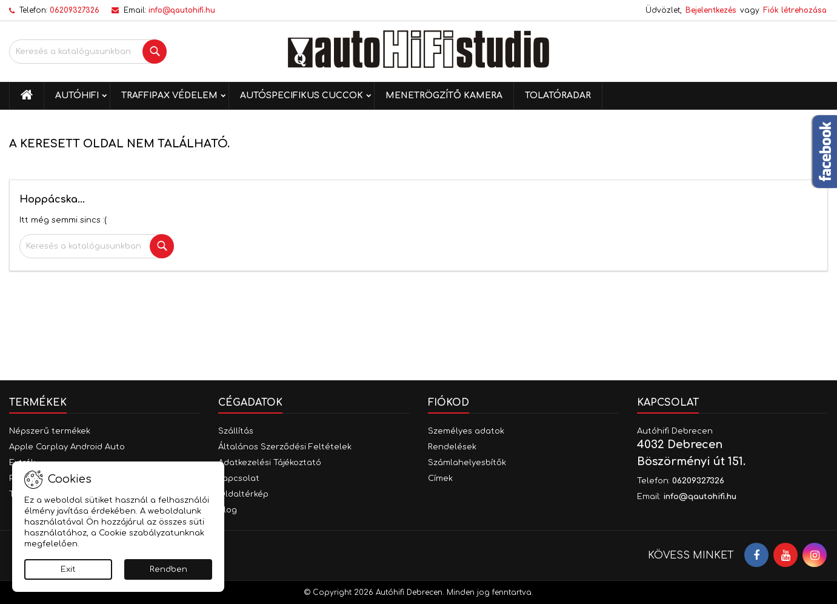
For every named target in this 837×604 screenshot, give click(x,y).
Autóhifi (77, 95)
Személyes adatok (466, 431)
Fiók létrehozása (795, 10)
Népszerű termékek (49, 431)
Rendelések (452, 447)
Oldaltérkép (243, 494)
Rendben (168, 569)
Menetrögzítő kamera (443, 95)
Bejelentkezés (710, 10)
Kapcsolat (238, 478)
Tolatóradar (558, 95)
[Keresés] (88, 51)
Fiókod (448, 402)
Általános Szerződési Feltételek (285, 447)
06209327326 (74, 10)
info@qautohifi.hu (181, 10)
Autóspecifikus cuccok (301, 95)
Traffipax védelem (169, 95)
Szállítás (235, 431)
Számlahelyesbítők (467, 462)
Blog (227, 510)
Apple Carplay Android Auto (67, 447)
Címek (440, 478)
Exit (68, 569)
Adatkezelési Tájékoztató (269, 462)
